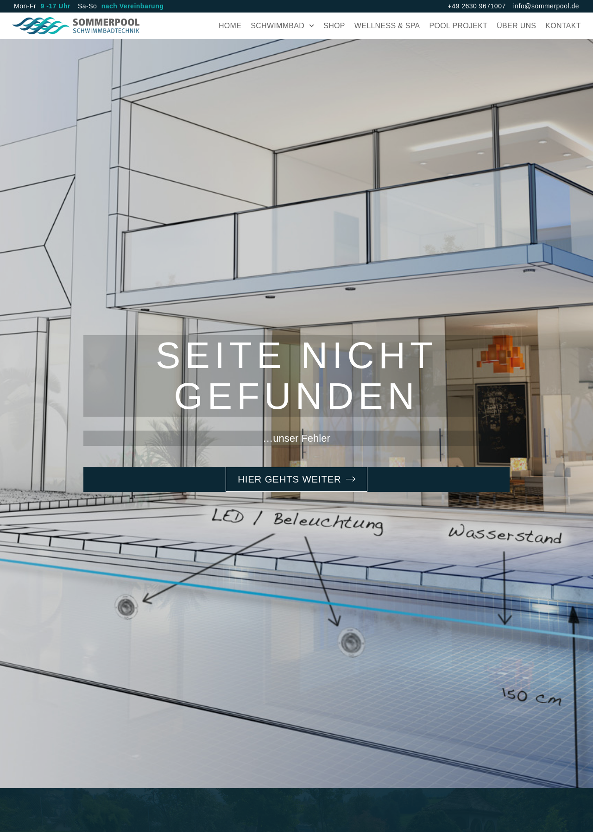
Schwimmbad (280, 26)
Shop (332, 26)
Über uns (514, 26)
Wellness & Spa (385, 26)
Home (228, 26)
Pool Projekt (457, 26)
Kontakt (561, 26)
